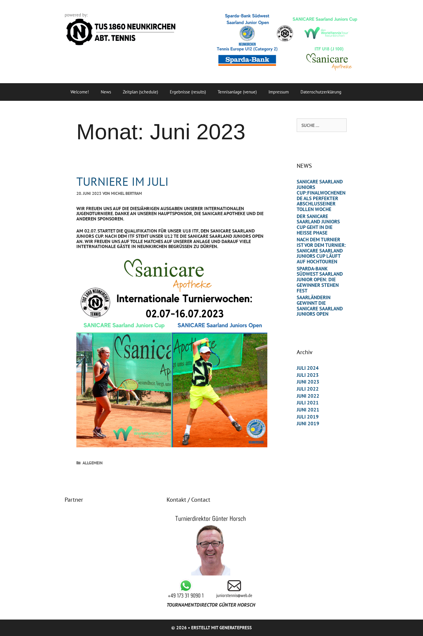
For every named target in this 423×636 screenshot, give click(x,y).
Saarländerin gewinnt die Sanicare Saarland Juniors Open (320, 305)
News (106, 92)
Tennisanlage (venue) (237, 92)
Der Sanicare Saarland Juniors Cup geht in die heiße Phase (318, 224)
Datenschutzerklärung (321, 92)
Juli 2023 (308, 375)
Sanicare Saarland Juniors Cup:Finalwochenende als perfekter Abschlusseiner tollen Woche (321, 195)
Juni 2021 (308, 409)
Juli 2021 (308, 402)
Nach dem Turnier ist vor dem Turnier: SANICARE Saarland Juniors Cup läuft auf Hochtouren (321, 250)
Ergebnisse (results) (188, 92)
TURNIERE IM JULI (122, 181)
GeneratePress (235, 627)
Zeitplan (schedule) (140, 92)
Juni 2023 (308, 382)
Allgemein (93, 463)
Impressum (278, 92)
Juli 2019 (308, 417)
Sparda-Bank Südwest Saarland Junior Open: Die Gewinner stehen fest (320, 279)
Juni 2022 (308, 396)
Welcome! (79, 92)
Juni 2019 (308, 423)
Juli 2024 (308, 368)
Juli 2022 (308, 389)
